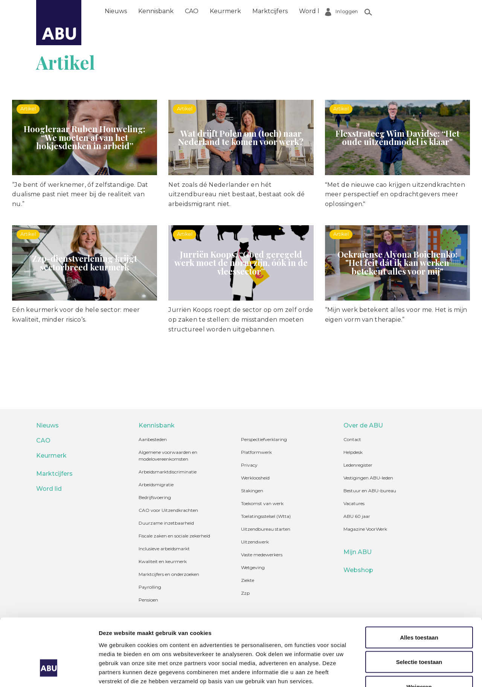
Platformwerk (256, 452)
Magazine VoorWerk (365, 529)
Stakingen (252, 490)
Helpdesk (353, 452)
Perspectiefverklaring (264, 439)
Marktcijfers (270, 11)
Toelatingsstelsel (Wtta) (266, 516)
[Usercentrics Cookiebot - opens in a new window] (49, 672)
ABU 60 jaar (356, 516)
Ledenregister (357, 465)
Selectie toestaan (419, 608)
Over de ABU (355, 11)
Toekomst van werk (262, 503)
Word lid (312, 11)
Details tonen (407, 672)
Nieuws (116, 11)
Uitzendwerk (255, 542)
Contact (352, 439)
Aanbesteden (153, 439)
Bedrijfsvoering (155, 497)
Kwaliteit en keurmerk (163, 561)
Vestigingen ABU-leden (368, 478)
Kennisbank (156, 11)
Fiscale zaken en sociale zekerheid (174, 536)
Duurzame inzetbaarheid (166, 523)
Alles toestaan (419, 583)
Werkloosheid (255, 478)
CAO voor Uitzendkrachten (168, 510)
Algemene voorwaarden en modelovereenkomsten (168, 455)
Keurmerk (225, 11)
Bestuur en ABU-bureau (369, 490)
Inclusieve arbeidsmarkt (164, 548)
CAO (191, 11)
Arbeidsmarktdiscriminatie (168, 472)
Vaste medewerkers (261, 554)
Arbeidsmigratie (156, 484)
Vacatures (354, 503)
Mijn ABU (357, 552)
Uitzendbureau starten (265, 529)
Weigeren (419, 632)
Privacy (249, 465)
